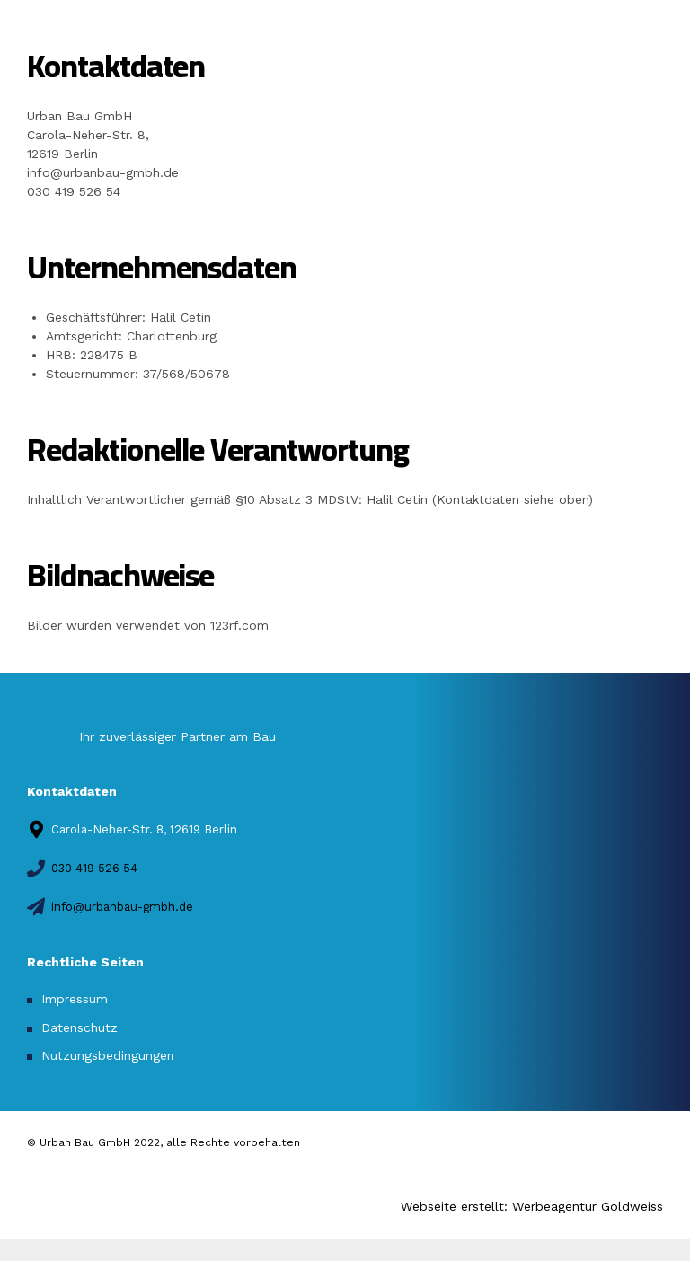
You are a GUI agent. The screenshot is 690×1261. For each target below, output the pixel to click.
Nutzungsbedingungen (107, 1055)
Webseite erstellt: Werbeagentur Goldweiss (532, 1206)
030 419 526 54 (73, 191)
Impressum (74, 999)
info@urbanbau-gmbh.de (103, 172)
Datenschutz (79, 1027)
